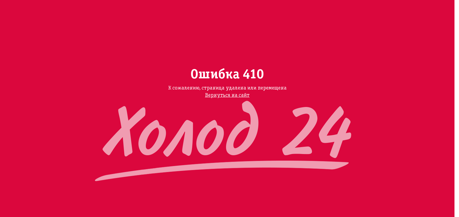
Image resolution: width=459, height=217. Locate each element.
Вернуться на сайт (227, 95)
